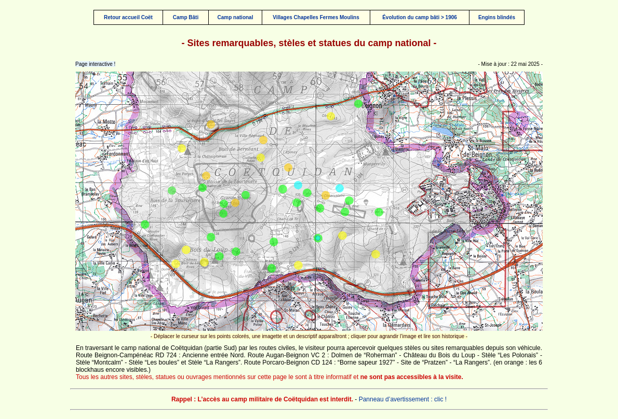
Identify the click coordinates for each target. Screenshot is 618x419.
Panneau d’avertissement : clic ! (403, 399)
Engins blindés (496, 17)
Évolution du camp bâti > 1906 (419, 17)
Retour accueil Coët (128, 17)
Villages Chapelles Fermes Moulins (316, 17)
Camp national (235, 17)
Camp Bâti (185, 17)
